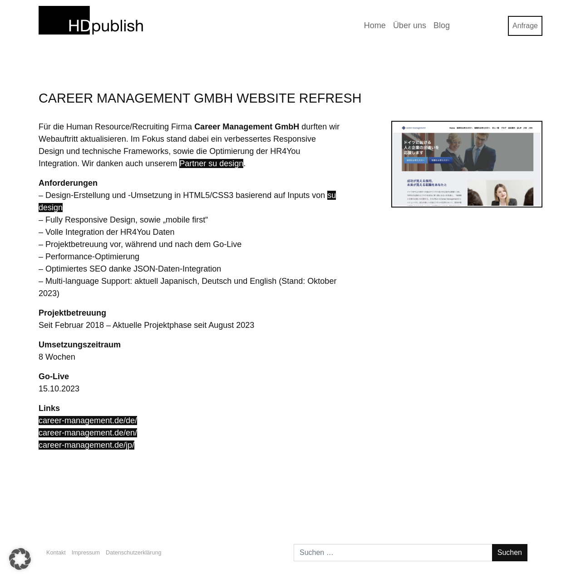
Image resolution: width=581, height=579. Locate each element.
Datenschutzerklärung (134, 552)
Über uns (409, 25)
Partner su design (211, 163)
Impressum (86, 552)
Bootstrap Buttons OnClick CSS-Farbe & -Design (455, 507)
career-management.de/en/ (88, 432)
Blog (441, 25)
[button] (20, 559)
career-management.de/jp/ (86, 445)
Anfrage (525, 26)
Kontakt (56, 552)
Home (375, 25)
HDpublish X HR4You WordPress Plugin (112, 507)
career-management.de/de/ (88, 420)
